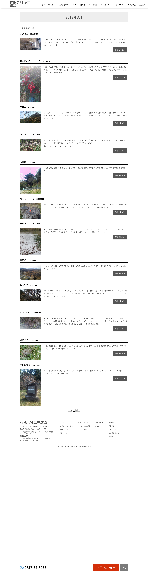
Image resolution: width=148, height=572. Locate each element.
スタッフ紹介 (132, 5)
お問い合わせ (99, 422)
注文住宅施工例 (64, 5)
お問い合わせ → (106, 567)
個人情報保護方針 (114, 433)
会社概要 (111, 422)
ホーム (62, 422)
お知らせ (81, 433)
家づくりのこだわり (66, 426)
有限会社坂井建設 (19, 4)
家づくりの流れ (106, 5)
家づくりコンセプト (48, 5)
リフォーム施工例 (79, 5)
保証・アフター (119, 5)
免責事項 (111, 436)
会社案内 (142, 5)
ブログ (97, 426)
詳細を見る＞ (120, 50)
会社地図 (111, 426)
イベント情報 (93, 5)
